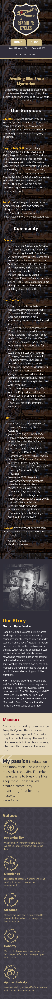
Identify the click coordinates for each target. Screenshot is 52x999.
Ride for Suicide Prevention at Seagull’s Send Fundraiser (24, 509)
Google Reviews (17, 540)
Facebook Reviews (18, 544)
